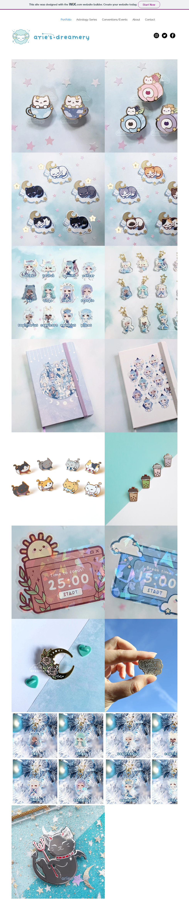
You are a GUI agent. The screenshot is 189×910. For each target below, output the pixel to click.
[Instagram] (156, 35)
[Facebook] (172, 35)
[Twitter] (164, 35)
